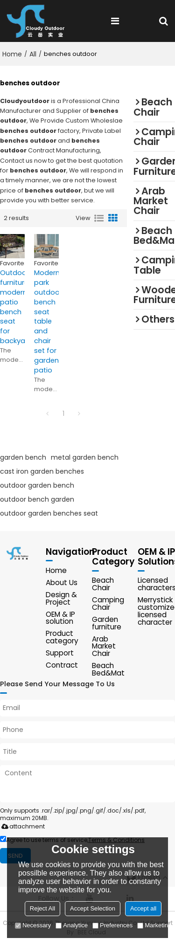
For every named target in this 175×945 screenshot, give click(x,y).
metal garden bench (85, 457)
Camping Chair (108, 604)
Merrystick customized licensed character (156, 611)
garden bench (23, 457)
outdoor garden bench (37, 485)
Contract (62, 665)
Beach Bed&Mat (108, 670)
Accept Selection (92, 908)
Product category (62, 638)
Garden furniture (106, 623)
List (99, 218)
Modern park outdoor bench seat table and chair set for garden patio (46, 321)
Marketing (154, 925)
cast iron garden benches (42, 471)
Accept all (143, 908)
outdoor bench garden (37, 499)
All (32, 54)
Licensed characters (156, 584)
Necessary (33, 925)
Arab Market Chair (104, 647)
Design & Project (61, 598)
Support (60, 653)
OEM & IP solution (60, 618)
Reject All (42, 908)
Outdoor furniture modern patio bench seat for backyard (12, 307)
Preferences (112, 925)
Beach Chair (103, 584)
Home (12, 54)
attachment (21, 827)
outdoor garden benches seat (49, 513)
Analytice (72, 925)
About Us (61, 583)
